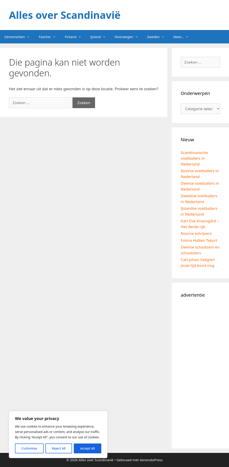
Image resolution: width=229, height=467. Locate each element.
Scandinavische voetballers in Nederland (194, 158)
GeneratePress (151, 460)
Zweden (158, 36)
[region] (58, 434)
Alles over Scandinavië (65, 15)
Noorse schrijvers (196, 233)
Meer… (183, 36)
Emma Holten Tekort (199, 240)
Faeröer (49, 36)
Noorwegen (129, 36)
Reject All (59, 448)
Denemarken (19, 36)
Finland (75, 36)
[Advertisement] (200, 372)
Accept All (87, 448)
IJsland (100, 36)
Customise (29, 448)
